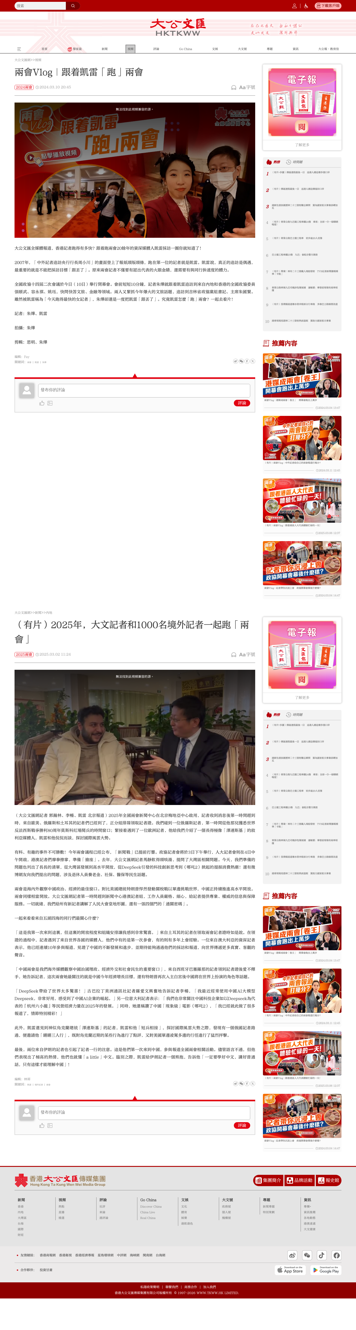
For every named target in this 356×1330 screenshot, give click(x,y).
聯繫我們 (172, 1318)
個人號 (226, 1243)
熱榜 (279, 162)
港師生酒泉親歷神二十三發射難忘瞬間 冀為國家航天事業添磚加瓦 (304, 208)
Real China (148, 1249)
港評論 (103, 1249)
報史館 (332, 1212)
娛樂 (184, 1249)
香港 (21, 1237)
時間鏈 (304, 162)
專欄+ (307, 1237)
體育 (184, 1243)
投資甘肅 (46, 1301)
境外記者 (43, 1100)
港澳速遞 (310, 1255)
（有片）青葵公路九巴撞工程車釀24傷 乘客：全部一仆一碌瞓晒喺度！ (305, 225)
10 (267, 321)
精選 (61, 1249)
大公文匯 (178, 27)
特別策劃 (269, 1243)
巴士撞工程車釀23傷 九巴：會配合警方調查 (305, 257)
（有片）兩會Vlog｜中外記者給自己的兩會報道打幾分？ (300, 470)
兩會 (30, 362)
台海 (21, 1255)
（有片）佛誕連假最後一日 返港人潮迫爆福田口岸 (304, 192)
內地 (49, 628)
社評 (102, 1237)
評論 (242, 403)
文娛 (184, 1231)
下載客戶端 (330, 6)
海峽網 (134, 1287)
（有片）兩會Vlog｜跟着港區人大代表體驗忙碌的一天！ (300, 536)
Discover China (151, 1237)
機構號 (226, 1249)
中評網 (121, 1287)
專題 (266, 1231)
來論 (102, 1243)
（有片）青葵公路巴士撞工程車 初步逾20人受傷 (304, 241)
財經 (21, 1266)
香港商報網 (48, 1287)
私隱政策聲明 (149, 1318)
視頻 (38, 60)
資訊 (307, 1231)
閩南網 (147, 1287)
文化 (184, 1237)
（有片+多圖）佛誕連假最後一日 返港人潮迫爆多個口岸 (303, 175)
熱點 (61, 1237)
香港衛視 (65, 1287)
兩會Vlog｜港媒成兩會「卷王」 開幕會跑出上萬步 (300, 403)
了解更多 (302, 145)
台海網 (160, 1287)
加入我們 (209, 1318)
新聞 (38, 628)
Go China (148, 1231)
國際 (21, 1260)
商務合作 (190, 1318)
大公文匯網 (22, 60)
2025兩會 (24, 670)
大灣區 (22, 1249)
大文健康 (310, 1260)
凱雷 (40, 362)
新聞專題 (269, 1237)
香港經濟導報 (84, 1287)
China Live (147, 1243)
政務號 (226, 1237)
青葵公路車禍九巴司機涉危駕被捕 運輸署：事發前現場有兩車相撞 (304, 290)
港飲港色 (187, 1255)
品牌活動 (303, 1212)
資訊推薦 (310, 1243)
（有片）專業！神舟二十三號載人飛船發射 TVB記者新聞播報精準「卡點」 (304, 274)
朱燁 (50, 362)
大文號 (227, 1231)
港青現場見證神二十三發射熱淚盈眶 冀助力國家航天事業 (304, 323)
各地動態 (310, 1249)
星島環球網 (106, 1287)
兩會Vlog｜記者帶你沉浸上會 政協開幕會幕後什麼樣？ (300, 603)
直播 (61, 1243)
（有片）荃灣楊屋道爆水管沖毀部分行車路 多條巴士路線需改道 (304, 307)
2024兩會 (24, 87)
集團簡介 (272, 1212)
